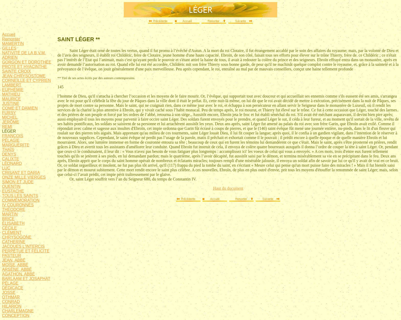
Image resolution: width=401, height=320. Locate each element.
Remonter (11, 39)
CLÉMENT (11, 232)
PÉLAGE (10, 283)
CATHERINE (13, 242)
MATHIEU (11, 94)
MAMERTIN (13, 43)
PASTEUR (11, 255)
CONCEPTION (15, 315)
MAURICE (11, 99)
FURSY (9, 113)
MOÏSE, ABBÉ (15, 265)
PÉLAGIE (10, 140)
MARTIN (10, 214)
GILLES (9, 48)
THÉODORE (13, 209)
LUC (6, 168)
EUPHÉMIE (13, 90)
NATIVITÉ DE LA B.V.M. (24, 53)
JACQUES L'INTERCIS (23, 246)
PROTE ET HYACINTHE (24, 67)
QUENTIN (11, 186)
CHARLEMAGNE (18, 311)
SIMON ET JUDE (18, 182)
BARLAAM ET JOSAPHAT (26, 278)
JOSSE (8, 292)
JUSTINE (10, 103)
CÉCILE (9, 228)
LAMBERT (11, 85)
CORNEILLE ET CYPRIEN (26, 80)
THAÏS (8, 149)
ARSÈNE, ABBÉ (17, 269)
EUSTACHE (13, 191)
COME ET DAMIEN (20, 108)
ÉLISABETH (13, 223)
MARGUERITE (15, 145)
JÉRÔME (10, 122)
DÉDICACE (12, 288)
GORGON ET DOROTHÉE (26, 62)
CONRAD (11, 302)
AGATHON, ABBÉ (18, 274)
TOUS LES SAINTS (20, 196)
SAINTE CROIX (16, 71)
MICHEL (9, 117)
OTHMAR (11, 297)
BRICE (8, 219)
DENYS (9, 154)
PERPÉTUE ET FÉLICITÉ (26, 251)
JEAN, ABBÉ (14, 260)
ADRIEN (9, 57)
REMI (7, 126)
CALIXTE (10, 159)
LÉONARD (12, 163)
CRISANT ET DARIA (21, 172)
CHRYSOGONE (16, 237)
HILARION (11, 306)
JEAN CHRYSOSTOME (24, 76)
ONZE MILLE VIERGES (24, 177)
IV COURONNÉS (18, 205)
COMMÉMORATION (20, 200)
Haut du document (228, 188)
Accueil (8, 34)
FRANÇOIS (12, 136)
